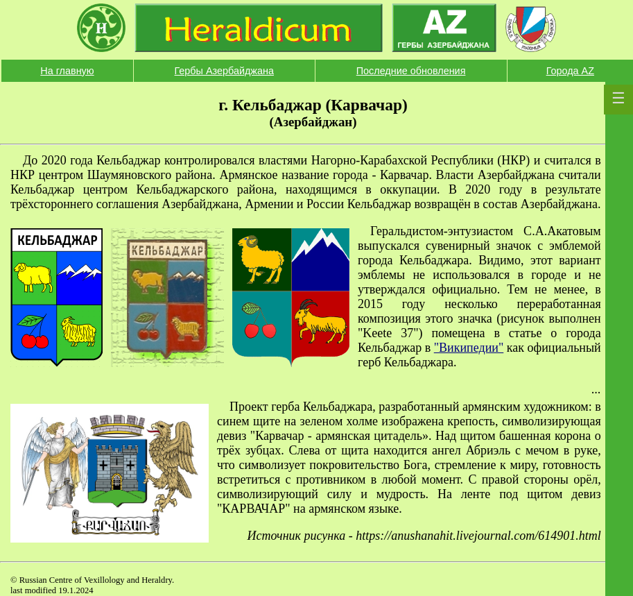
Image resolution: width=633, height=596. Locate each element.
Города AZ (570, 70)
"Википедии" (469, 348)
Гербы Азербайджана (224, 70)
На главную (67, 70)
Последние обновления (411, 70)
